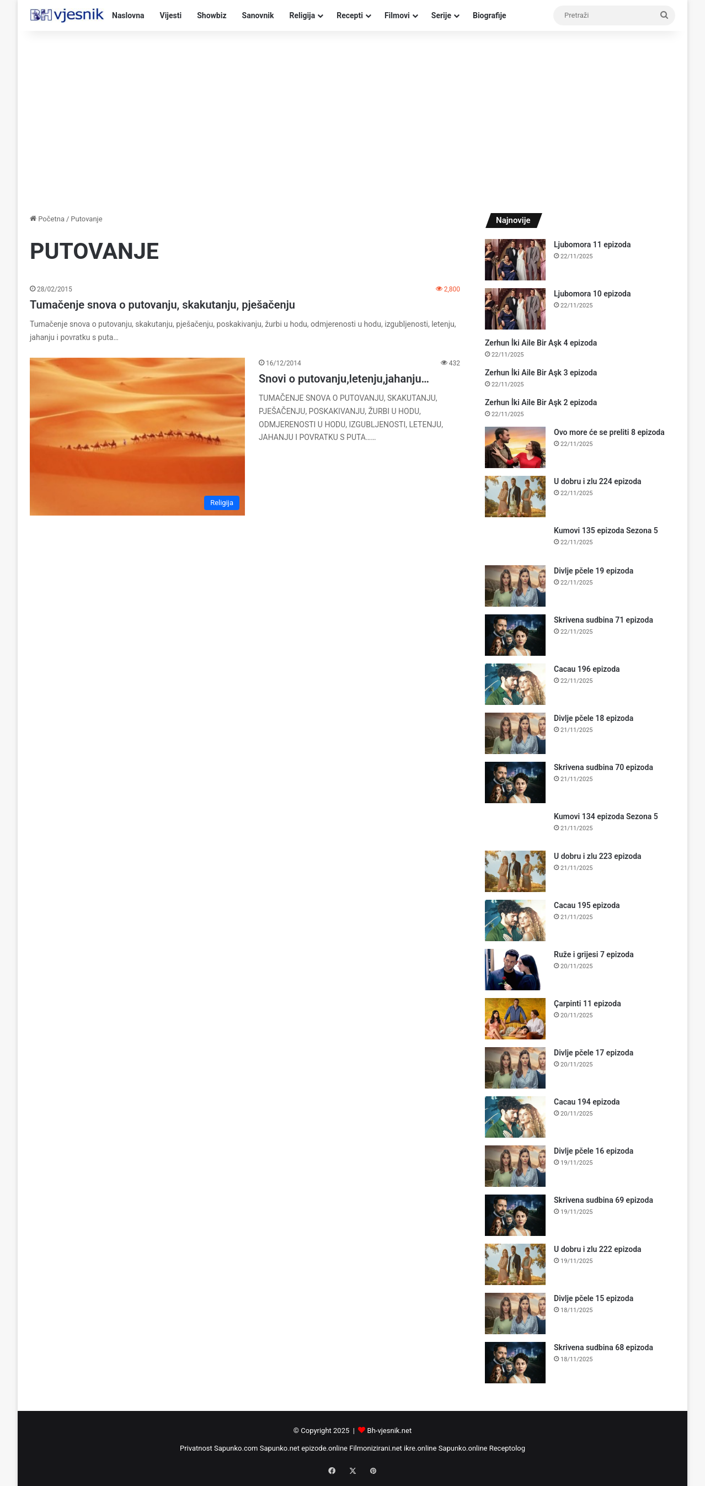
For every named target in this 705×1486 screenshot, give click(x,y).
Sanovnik (258, 15)
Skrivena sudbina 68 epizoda (603, 1347)
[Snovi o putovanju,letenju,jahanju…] (137, 437)
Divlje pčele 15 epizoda (593, 1298)
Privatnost (196, 1448)
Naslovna (128, 15)
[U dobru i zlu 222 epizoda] (515, 1264)
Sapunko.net (280, 1448)
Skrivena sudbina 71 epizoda (603, 619)
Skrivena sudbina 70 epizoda (603, 767)
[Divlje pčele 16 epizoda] (515, 1166)
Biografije (489, 15)
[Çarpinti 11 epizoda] (515, 1018)
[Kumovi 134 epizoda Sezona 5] (515, 827)
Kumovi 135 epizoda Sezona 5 (606, 530)
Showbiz (211, 15)
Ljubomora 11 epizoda (592, 244)
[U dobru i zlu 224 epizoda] (515, 496)
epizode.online (324, 1448)
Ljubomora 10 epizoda (592, 293)
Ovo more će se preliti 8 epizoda (609, 432)
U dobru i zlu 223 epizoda (598, 856)
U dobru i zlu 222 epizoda (598, 1249)
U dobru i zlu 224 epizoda (598, 481)
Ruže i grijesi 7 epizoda (594, 954)
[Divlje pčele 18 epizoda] (515, 733)
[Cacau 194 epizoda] (515, 1117)
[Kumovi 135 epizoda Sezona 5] (515, 541)
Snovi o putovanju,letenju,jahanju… (344, 378)
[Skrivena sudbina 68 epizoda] (515, 1362)
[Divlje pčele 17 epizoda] (515, 1068)
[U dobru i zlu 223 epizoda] (515, 871)
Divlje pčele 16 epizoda (593, 1151)
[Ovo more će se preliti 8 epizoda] (515, 447)
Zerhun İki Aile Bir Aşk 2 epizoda (541, 402)
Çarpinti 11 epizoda (587, 1003)
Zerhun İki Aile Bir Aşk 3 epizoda (541, 372)
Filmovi (397, 15)
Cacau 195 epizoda (587, 905)
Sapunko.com (236, 1448)
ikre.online (420, 1448)
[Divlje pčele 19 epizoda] (515, 586)
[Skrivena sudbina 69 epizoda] (515, 1215)
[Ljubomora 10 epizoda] (515, 309)
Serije (441, 15)
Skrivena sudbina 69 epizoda (603, 1200)
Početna (47, 219)
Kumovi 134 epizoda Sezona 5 (606, 816)
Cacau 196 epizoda (587, 669)
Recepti (350, 15)
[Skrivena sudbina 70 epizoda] (515, 782)
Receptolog (507, 1448)
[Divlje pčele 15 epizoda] (515, 1313)
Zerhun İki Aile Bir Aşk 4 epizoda (541, 342)
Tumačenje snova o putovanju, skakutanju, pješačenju (162, 304)
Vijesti (171, 15)
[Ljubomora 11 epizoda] (515, 259)
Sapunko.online (463, 1448)
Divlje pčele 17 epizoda (593, 1052)
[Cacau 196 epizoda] (515, 684)
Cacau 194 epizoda (587, 1101)
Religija (302, 15)
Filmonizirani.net (375, 1448)
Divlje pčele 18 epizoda (593, 718)
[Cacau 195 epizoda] (515, 920)
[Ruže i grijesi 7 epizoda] (515, 969)
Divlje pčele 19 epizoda (593, 570)
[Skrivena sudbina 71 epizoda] (515, 635)
